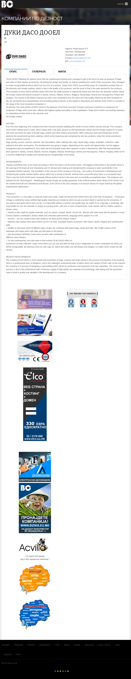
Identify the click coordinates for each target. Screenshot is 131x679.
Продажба (8, 654)
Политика (31, 645)
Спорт (57, 645)
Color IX (75, 671)
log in (120, 4)
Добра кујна (89, 645)
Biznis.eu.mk (7, 4)
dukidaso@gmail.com (81, 58)
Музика (67, 645)
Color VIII (73, 671)
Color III (60, 671)
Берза (117, 645)
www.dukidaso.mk (77, 61)
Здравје (77, 645)
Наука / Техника (104, 645)
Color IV (63, 671)
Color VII (70, 671)
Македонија (18, 645)
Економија (5, 645)
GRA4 (18, 654)
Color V (65, 671)
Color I (55, 671)
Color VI (68, 671)
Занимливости (44, 645)
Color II (58, 671)
